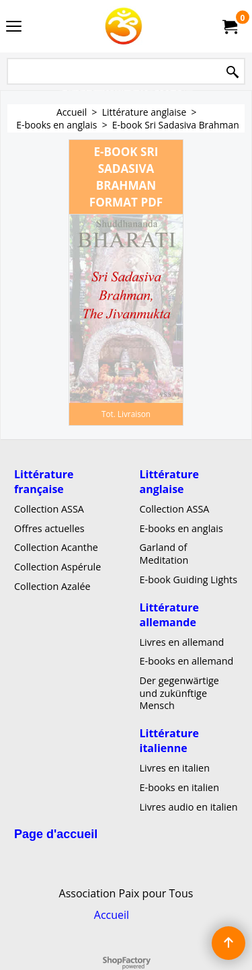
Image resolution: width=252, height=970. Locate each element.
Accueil (111, 914)
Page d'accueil (55, 835)
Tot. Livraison (126, 413)
